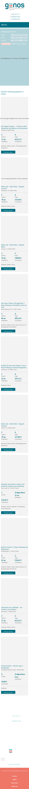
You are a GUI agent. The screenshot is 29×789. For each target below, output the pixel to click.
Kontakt (14, 776)
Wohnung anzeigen (8, 210)
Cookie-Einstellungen (14, 764)
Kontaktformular (15, 19)
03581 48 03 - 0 (15, 14)
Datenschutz (14, 783)
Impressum (14, 786)
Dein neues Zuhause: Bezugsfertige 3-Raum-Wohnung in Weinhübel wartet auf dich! (14, 305)
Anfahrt (14, 779)
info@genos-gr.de (15, 16)
